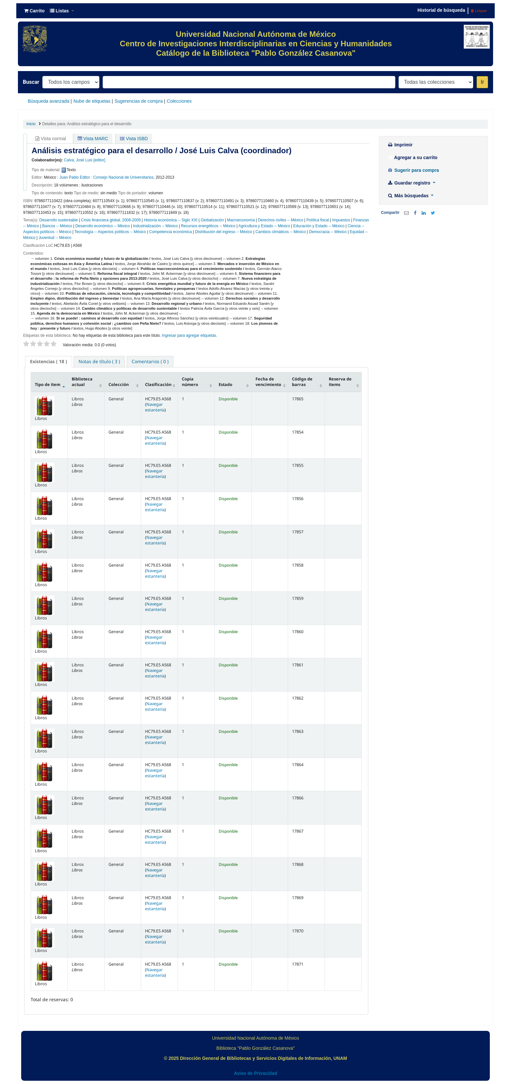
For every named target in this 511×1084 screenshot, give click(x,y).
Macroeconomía (241, 220)
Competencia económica (170, 232)
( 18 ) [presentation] (48, 361)
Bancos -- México (57, 226)
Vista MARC (93, 138)
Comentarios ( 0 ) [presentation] (150, 361)
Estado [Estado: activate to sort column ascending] (225, 384)
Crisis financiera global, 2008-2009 (111, 220)
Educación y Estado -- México (318, 226)
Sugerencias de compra (138, 101)
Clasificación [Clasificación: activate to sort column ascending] (158, 384)
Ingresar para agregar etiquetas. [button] (189, 335)
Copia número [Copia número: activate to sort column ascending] (190, 381)
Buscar (31, 82)
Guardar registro (409, 183)
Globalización (212, 220)
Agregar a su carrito (412, 157)
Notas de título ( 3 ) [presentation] (99, 361)
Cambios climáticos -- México (281, 232)
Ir (482, 82)
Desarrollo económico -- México (102, 226)
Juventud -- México (54, 237)
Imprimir (400, 144)
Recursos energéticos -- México (208, 226)
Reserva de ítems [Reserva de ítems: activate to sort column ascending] (340, 381)
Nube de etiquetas (91, 101)
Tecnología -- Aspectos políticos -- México (110, 232)
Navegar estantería (155, 407)
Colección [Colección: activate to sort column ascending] (119, 384)
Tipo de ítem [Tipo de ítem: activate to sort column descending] (47, 384)
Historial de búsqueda (441, 10)
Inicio (31, 124)
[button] (34, 11)
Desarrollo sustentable (58, 220)
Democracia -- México (328, 232)
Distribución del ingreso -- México (223, 232)
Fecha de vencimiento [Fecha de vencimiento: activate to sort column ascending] (268, 381)
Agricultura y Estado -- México (264, 226)
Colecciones (179, 101)
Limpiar (479, 11)
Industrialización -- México (155, 226)
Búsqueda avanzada (48, 101)
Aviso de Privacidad (255, 1073)
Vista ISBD (134, 138)
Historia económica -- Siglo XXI (170, 220)
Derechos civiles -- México (280, 220)
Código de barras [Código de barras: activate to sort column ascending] (302, 381)
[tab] (48, 361)
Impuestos (341, 220)
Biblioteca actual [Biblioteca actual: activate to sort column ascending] (82, 381)
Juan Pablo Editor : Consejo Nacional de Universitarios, (106, 177)
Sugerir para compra (413, 170)
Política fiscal (317, 220)
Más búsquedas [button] (408, 195)
